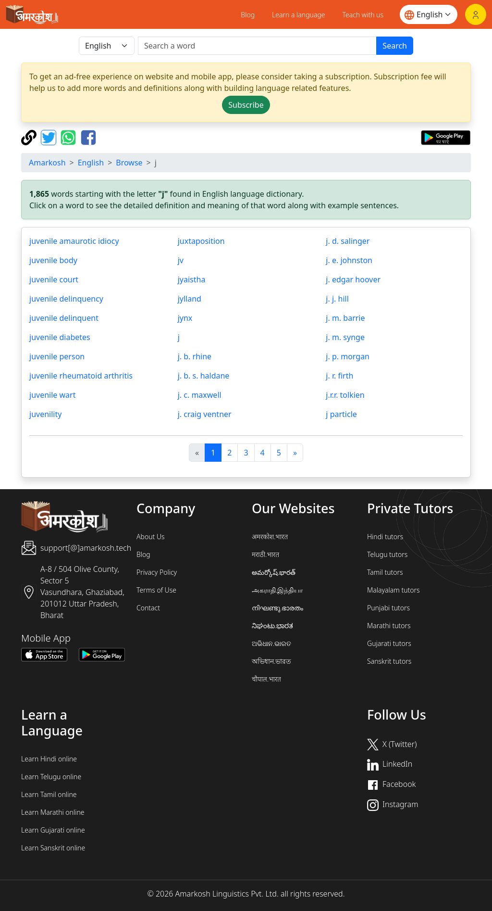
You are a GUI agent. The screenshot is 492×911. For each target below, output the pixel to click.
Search (394, 45)
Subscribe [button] (245, 105)
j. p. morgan (347, 356)
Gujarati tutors (389, 643)
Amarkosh (47, 162)
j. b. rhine (194, 356)
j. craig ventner (205, 414)
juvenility (45, 414)
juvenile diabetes (59, 337)
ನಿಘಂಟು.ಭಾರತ (272, 625)
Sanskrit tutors (389, 661)
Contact (148, 607)
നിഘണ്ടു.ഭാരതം (277, 607)
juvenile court (53, 279)
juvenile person (57, 356)
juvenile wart (52, 395)
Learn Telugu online (51, 776)
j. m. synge (345, 337)
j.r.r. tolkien (345, 395)
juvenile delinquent (63, 318)
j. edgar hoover (353, 279)
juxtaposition (201, 241)
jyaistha (192, 279)
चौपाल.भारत (266, 678)
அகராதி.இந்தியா (277, 590)
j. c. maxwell (199, 395)
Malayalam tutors (393, 590)
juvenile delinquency (66, 298)
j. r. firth (339, 375)
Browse (129, 162)
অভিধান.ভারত (271, 661)
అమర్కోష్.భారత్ (273, 572)
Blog (248, 14)
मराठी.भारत (265, 554)
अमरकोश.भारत (270, 536)
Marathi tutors (389, 625)
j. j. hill (337, 298)
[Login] (475, 14)
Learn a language (298, 14)
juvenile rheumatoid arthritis (81, 375)
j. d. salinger (347, 241)
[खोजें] (257, 46)
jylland (189, 298)
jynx (185, 318)
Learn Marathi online (53, 812)
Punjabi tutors (388, 607)
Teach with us (363, 14)
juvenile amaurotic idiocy (74, 241)
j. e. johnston (349, 260)
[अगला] (295, 452)
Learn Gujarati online (53, 830)
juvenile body (53, 260)
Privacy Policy (156, 572)
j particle (341, 414)
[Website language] (428, 14)
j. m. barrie (345, 318)
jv (181, 260)
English (91, 162)
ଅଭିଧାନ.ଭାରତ (271, 643)
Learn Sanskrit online (53, 847)
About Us (150, 536)
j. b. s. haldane (204, 375)
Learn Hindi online (49, 758)
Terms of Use (156, 590)
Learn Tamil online (49, 794)
